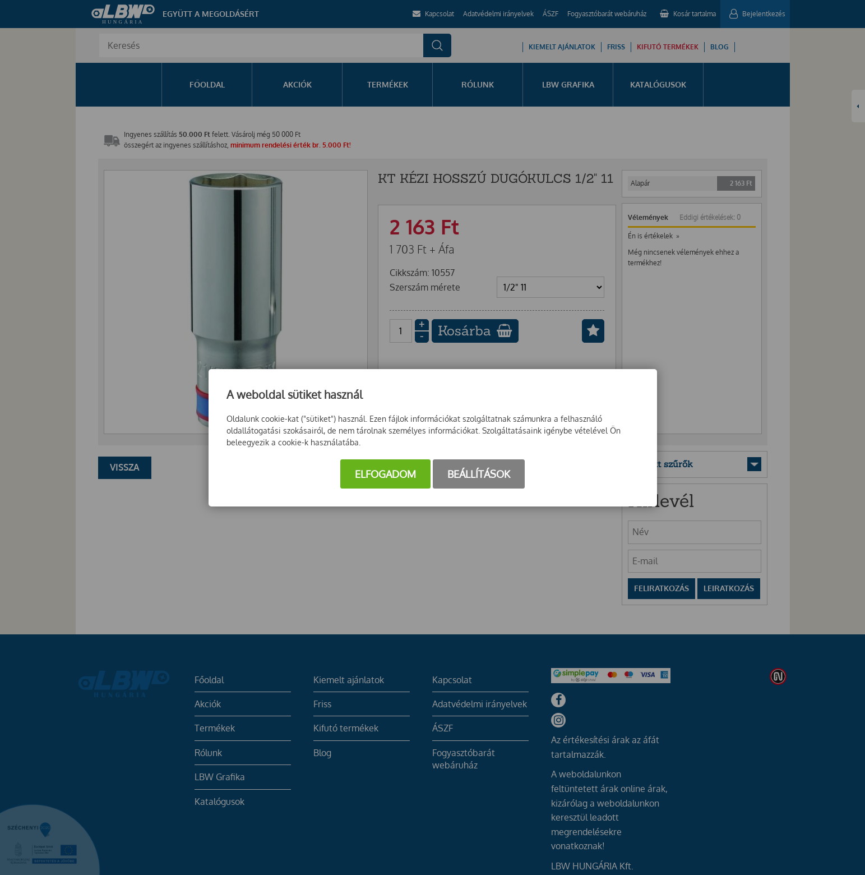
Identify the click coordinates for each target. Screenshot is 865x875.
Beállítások (478, 474)
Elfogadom (385, 474)
